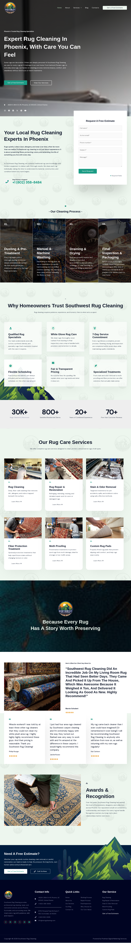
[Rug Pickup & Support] (7, 182)
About (68, 8)
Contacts (95, 8)
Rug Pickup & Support (20, 179)
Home (60, 8)
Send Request (87, 171)
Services (78, 7)
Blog (87, 8)
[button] (81, 7)
